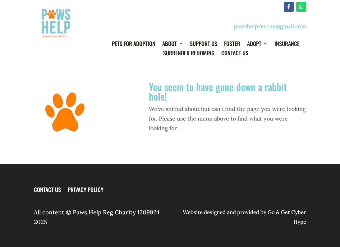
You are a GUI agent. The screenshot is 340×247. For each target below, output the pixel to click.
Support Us (203, 44)
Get (285, 212)
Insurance (287, 44)
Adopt (254, 44)
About (169, 44)
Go (270, 212)
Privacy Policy (85, 188)
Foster (232, 44)
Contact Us (234, 54)
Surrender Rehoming (188, 54)
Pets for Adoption (133, 44)
